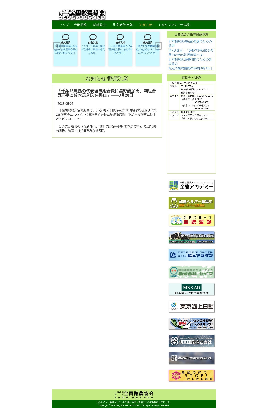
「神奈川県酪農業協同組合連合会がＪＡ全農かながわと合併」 (148, 49)
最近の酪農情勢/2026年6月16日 (190, 68)
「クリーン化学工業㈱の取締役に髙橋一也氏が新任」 (93, 49)
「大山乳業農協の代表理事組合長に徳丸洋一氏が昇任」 (120, 49)
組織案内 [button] (100, 25)
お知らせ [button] (146, 25)
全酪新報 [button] (82, 25)
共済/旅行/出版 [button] (123, 25)
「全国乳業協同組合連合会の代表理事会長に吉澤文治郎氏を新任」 (66, 49)
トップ (64, 25)
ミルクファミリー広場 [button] (175, 25)
